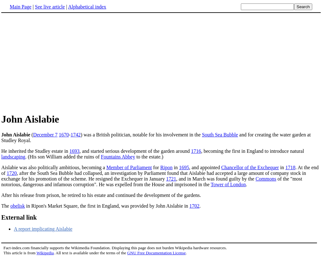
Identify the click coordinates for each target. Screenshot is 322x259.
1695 (184, 167)
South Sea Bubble (220, 134)
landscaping (13, 156)
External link (19, 217)
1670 (64, 134)
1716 (196, 151)
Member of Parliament (129, 167)
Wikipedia (45, 252)
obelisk (17, 206)
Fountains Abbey (118, 156)
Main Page (20, 6)
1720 (12, 173)
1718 (290, 167)
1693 (74, 151)
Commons (266, 178)
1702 (194, 206)
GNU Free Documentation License (156, 252)
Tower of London (228, 184)
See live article (50, 6)
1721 (171, 178)
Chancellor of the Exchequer (250, 167)
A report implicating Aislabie (43, 229)
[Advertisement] (54, 63)
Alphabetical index (87, 6)
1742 (75, 134)
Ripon (166, 167)
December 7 (45, 134)
